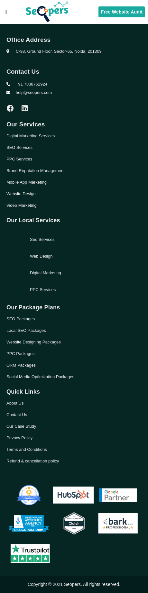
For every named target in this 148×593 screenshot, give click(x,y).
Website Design (21, 193)
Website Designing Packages (33, 342)
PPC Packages (20, 353)
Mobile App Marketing (26, 182)
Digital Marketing (45, 272)
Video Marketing (21, 205)
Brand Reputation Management (35, 170)
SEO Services (19, 147)
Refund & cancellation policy (32, 461)
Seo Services (42, 239)
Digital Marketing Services (30, 135)
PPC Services (19, 159)
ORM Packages (21, 365)
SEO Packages (20, 318)
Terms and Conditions (26, 449)
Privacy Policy (19, 437)
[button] (6, 12)
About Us (14, 403)
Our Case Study (21, 426)
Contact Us (16, 414)
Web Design (41, 256)
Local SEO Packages (26, 330)
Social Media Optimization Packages (40, 376)
